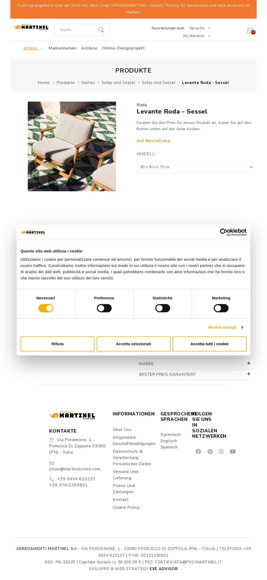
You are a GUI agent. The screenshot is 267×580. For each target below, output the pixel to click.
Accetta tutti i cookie (209, 344)
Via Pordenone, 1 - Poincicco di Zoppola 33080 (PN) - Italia (77, 446)
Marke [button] (146, 364)
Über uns (122, 430)
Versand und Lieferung (125, 475)
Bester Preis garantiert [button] (167, 374)
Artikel (33, 48)
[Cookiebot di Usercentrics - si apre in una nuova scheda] (223, 232)
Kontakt (121, 500)
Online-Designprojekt (123, 48)
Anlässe (89, 48)
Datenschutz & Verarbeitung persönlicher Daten (132, 458)
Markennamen (63, 48)
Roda (142, 105)
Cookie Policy (126, 507)
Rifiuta (57, 344)
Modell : (147, 154)
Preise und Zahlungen (124, 489)
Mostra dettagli (222, 327)
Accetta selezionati (133, 344)
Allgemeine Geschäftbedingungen (133, 441)
